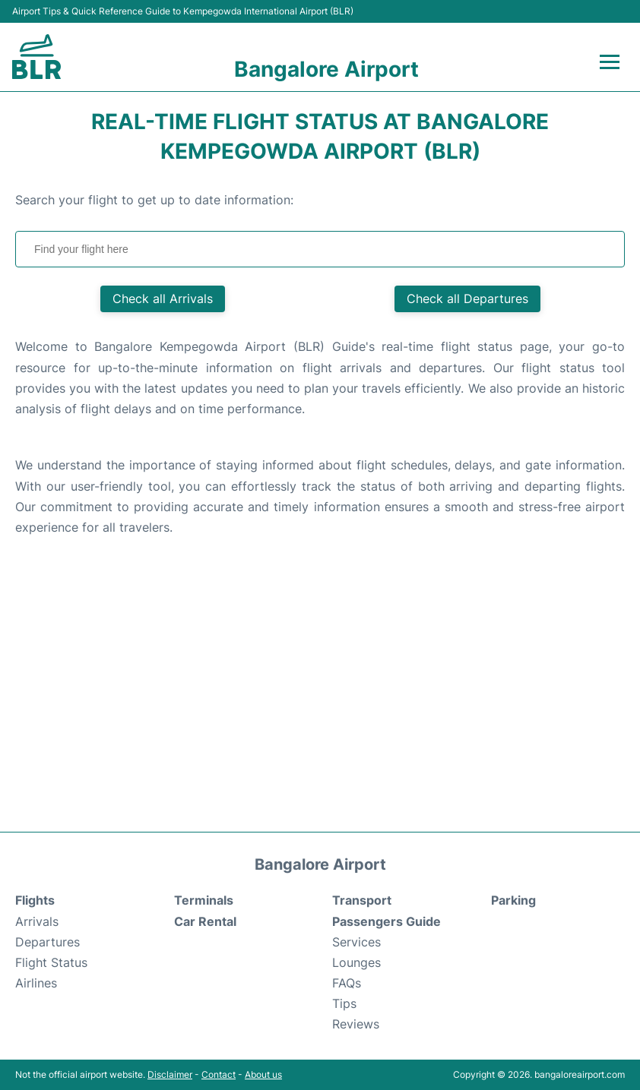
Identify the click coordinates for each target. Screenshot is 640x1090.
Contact (218, 1074)
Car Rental (205, 921)
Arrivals (37, 921)
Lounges (356, 962)
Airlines (36, 982)
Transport (361, 900)
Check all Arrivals (162, 298)
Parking (513, 900)
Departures (47, 941)
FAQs (346, 982)
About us (263, 1074)
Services (356, 941)
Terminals (203, 900)
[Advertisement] (320, 695)
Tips (344, 1003)
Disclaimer (169, 1074)
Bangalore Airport (326, 69)
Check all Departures (467, 298)
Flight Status (51, 962)
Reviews (355, 1024)
